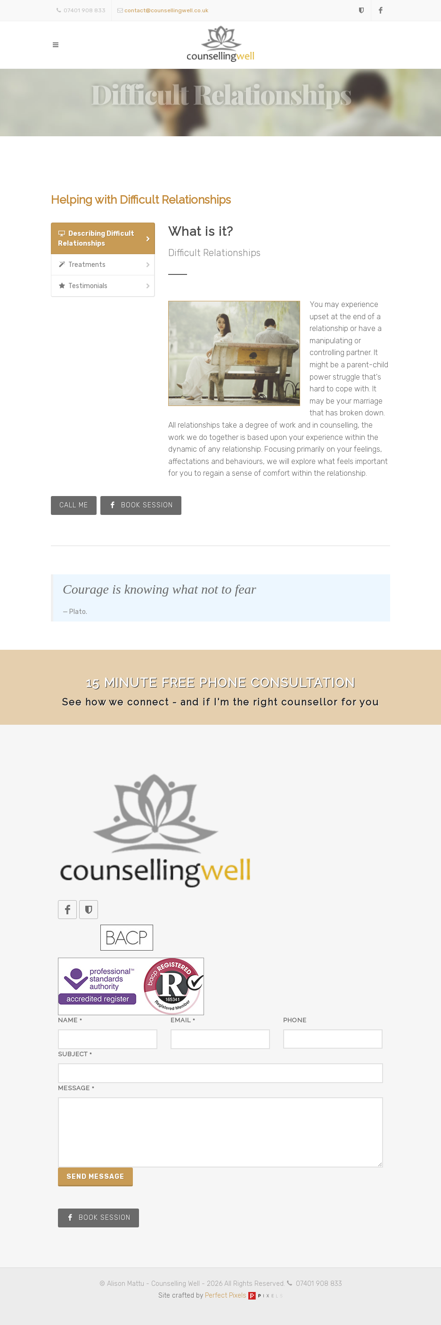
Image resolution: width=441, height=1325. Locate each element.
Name (70, 1020)
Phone (295, 1020)
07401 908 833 (81, 10)
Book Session (141, 505)
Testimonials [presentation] (104, 286)
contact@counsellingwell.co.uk (166, 10)
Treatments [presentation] (104, 265)
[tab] (103, 238)
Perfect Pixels (244, 1296)
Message (76, 1088)
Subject (75, 1054)
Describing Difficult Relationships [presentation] (104, 238)
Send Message (95, 1177)
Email (183, 1020)
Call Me (73, 505)
